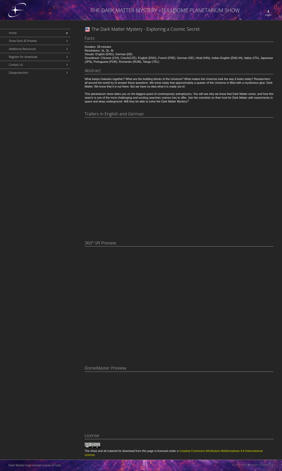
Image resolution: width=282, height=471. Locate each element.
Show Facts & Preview (23, 41)
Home (13, 33)
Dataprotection (18, 73)
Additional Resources (22, 49)
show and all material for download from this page (122, 450)
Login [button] (268, 15)
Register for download (23, 57)
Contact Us (16, 65)
